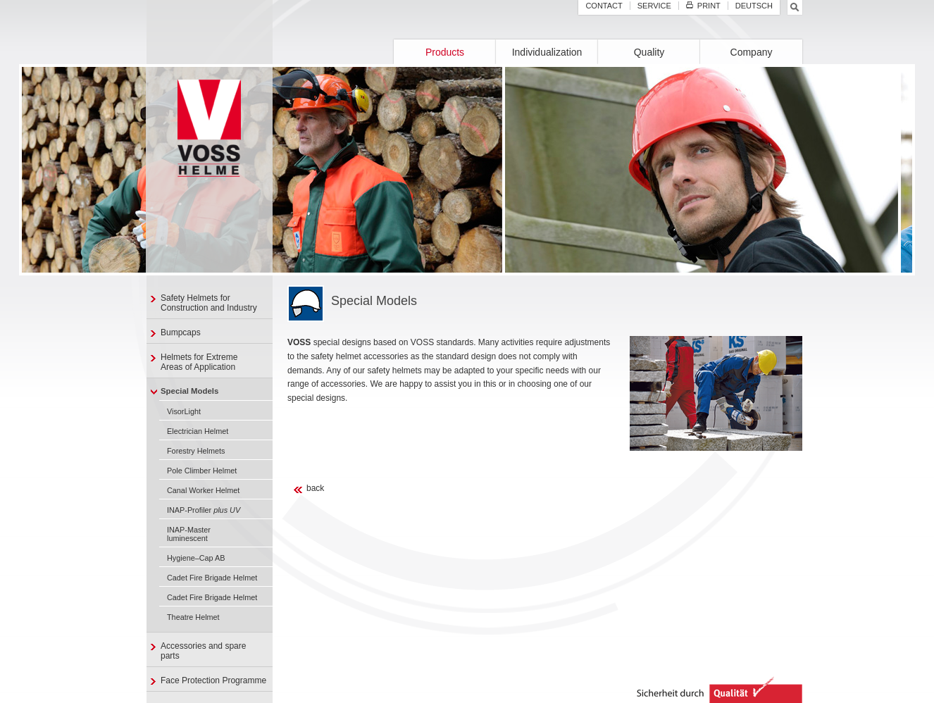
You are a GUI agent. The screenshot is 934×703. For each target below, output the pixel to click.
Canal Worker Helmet (203, 490)
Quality (649, 52)
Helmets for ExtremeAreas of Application (199, 362)
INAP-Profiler (203, 510)
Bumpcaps (181, 332)
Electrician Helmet (197, 431)
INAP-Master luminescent (189, 533)
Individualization (547, 52)
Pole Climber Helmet (202, 470)
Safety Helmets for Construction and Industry (209, 303)
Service (654, 5)
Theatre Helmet (193, 617)
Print (703, 5)
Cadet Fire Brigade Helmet (212, 577)
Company (751, 52)
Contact (603, 5)
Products (444, 52)
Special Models (189, 391)
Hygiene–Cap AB (196, 558)
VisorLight (184, 411)
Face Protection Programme (213, 680)
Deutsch (754, 5)
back (315, 488)
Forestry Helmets (196, 451)
